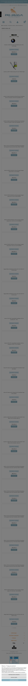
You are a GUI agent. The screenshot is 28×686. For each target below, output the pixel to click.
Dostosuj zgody (14, 677)
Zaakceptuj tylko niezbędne (14, 674)
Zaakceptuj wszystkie (14, 680)
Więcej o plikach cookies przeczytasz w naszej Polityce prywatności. (13, 672)
